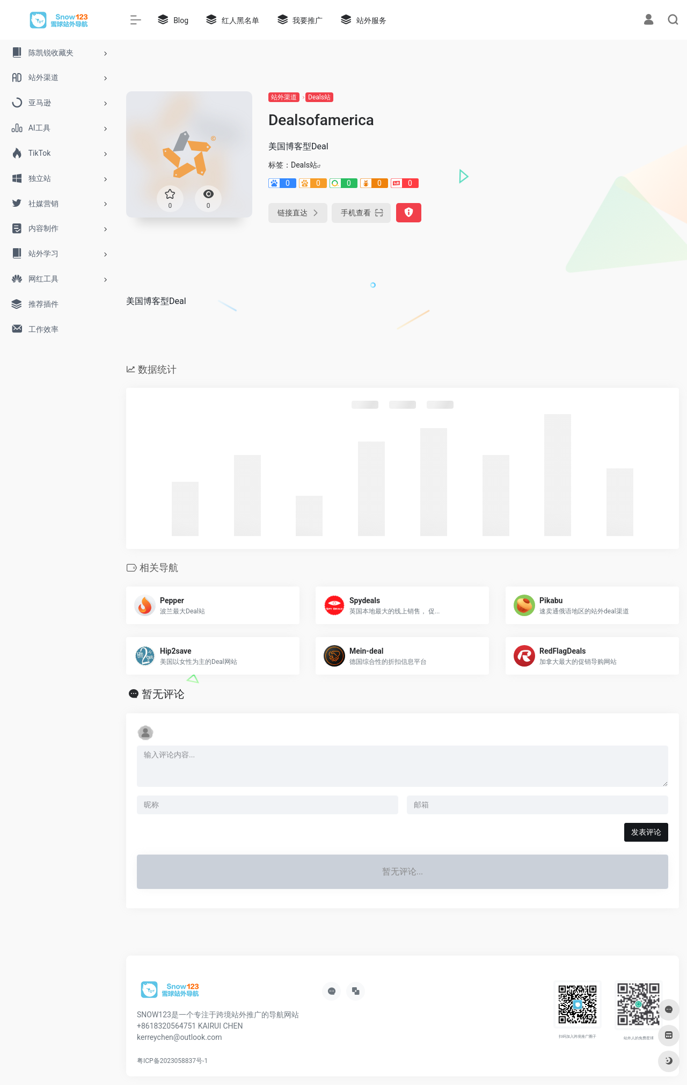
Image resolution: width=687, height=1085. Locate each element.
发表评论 (646, 832)
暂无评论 (163, 694)
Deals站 (319, 97)
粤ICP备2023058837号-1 (172, 1061)
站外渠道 (284, 97)
